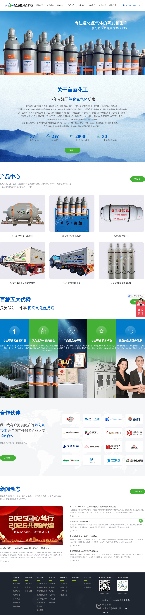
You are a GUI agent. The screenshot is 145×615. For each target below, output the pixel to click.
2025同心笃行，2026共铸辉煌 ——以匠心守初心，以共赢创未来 (25, 548)
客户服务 (16, 595)
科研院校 (63, 583)
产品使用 (52, 595)
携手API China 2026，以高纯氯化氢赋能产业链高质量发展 (93, 507)
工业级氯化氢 (42, 583)
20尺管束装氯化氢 (71, 283)
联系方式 (112, 5)
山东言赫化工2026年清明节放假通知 (84, 551)
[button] (66, 72)
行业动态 (28, 587)
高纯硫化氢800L (121, 236)
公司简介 (16, 583)
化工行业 (63, 591)
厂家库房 (16, 599)
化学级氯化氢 (42, 587)
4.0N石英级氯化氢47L (121, 283)
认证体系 (16, 591)
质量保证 (81, 5)
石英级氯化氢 (42, 591)
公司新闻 (28, 583)
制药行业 (63, 587)
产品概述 (52, 583)
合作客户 (91, 5)
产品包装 (52, 591)
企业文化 (16, 587)
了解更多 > (72, 150)
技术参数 (52, 587)
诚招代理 (102, 5)
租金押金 (52, 602)
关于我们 (50, 5)
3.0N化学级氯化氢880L (22, 236)
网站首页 (39, 5)
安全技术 (52, 599)
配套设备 (40, 610)
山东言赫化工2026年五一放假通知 (83, 536)
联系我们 (87, 587)
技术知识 (28, 591)
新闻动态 (60, 5)
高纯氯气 (40, 606)
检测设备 (16, 602)
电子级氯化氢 (42, 595)
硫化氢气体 (41, 602)
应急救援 (87, 583)
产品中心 (71, 5)
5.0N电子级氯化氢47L (72, 236)
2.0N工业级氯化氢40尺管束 (22, 283)
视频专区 (16, 606)
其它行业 (63, 595)
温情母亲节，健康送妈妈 (79, 521)
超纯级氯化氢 (42, 599)
